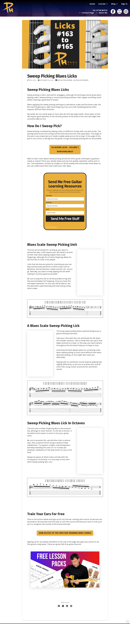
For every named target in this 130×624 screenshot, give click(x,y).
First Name (49, 195)
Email (47, 209)
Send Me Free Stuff (65, 219)
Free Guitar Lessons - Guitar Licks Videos (72, 80)
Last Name (49, 202)
